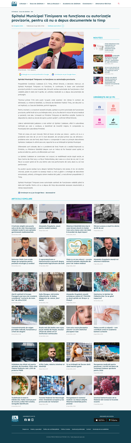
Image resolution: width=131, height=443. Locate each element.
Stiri (32, 11)
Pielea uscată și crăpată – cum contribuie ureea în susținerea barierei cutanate (106, 330)
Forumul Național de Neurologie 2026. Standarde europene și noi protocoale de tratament (51, 400)
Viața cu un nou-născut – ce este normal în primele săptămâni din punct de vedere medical (79, 261)
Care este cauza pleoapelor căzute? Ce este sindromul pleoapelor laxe (77, 330)
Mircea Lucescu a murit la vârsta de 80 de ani (106, 227)
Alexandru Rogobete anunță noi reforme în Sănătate (106, 260)
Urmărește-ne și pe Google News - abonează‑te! (38, 193)
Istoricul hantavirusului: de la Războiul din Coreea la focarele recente (106, 400)
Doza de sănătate (24, 11)
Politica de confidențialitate (51, 429)
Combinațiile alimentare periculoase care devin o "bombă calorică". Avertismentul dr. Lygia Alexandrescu (112, 59)
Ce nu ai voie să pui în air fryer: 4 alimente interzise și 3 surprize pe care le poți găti (112, 70)
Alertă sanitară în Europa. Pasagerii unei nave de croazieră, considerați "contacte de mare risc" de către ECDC (24, 297)
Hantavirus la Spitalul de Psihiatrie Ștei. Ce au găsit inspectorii (104, 296)
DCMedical (15, 11)
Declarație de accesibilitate (101, 429)
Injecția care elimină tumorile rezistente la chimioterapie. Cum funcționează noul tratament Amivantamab (112, 81)
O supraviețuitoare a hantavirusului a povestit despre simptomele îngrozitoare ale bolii (51, 261)
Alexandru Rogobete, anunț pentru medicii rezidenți (49, 227)
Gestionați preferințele (78, 429)
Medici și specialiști (35, 429)
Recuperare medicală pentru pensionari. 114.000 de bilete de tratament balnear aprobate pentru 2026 (106, 367)
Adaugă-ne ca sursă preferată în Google (35, 74)
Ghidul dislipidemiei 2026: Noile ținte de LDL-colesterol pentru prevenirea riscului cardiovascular (112, 47)
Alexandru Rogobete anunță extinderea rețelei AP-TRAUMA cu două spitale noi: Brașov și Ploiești (78, 297)
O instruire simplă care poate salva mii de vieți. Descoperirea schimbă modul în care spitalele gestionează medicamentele (24, 229)
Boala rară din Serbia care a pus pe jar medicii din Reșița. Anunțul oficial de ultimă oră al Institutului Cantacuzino (51, 331)
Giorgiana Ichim (18, 26)
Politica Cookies (65, 429)
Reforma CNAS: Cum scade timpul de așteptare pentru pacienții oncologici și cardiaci (23, 261)
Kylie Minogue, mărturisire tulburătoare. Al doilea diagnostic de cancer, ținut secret (49, 297)
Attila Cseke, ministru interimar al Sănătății (51, 365)
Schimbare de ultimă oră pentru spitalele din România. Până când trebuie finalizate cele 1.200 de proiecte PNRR (24, 367)
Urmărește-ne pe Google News (65, 74)
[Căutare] (118, 3)
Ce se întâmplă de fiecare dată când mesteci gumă (78, 365)
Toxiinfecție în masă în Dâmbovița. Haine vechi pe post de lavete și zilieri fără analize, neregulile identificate (24, 401)
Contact (88, 429)
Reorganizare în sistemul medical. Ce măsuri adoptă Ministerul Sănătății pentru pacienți (76, 401)
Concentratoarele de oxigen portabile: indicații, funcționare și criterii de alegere (24, 330)
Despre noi (25, 429)
